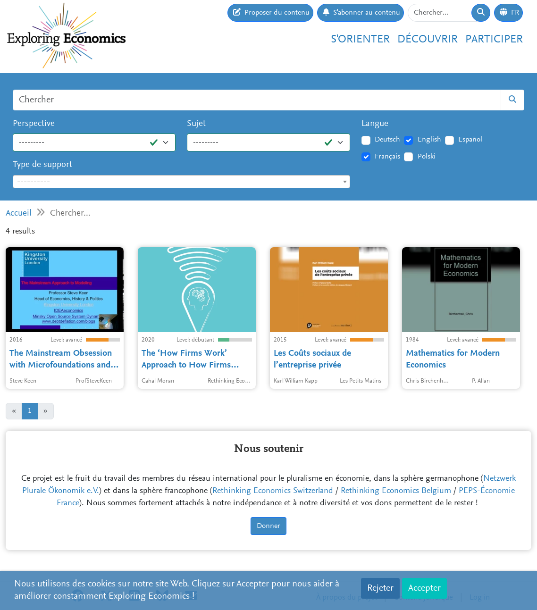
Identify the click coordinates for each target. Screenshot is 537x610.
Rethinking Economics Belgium (396, 491)
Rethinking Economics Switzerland (272, 491)
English (429, 139)
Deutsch (387, 139)
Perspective (34, 123)
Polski (427, 156)
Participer (494, 39)
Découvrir (427, 39)
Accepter (424, 588)
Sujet (196, 123)
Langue (374, 123)
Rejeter (380, 588)
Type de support (42, 164)
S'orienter (360, 39)
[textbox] (181, 182)
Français (387, 156)
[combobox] (181, 181)
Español (470, 139)
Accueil (19, 213)
